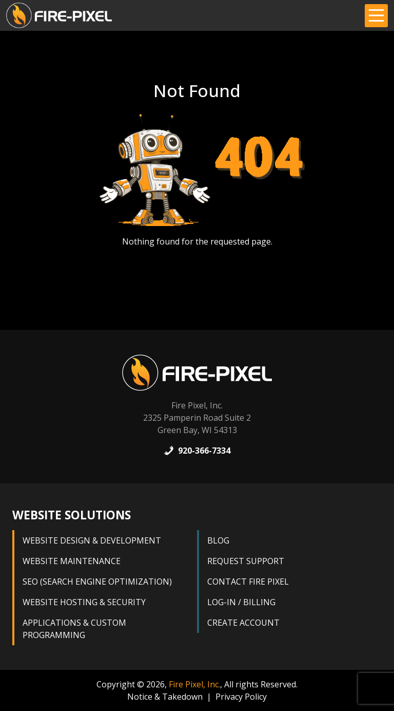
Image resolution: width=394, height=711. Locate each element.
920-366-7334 (197, 450)
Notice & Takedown (165, 696)
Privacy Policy (241, 696)
